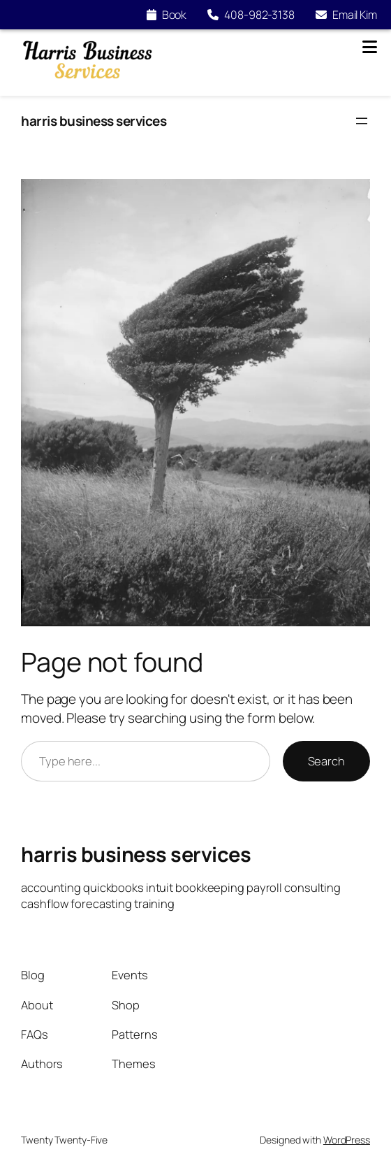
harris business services (93, 121)
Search (326, 761)
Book (167, 14)
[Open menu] (361, 121)
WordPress (346, 1139)
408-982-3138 (251, 14)
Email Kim (346, 14)
